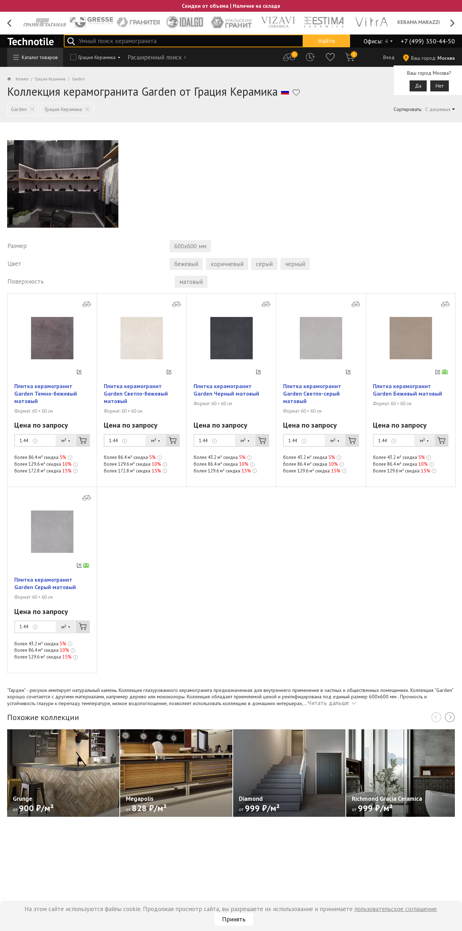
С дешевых (438, 109)
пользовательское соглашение (395, 909)
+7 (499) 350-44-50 (428, 41)
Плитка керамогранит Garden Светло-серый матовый (312, 402)
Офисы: (376, 41)
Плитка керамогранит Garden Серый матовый (45, 591)
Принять (234, 919)
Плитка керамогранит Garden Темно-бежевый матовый (45, 402)
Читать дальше (328, 711)
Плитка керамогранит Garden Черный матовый (226, 398)
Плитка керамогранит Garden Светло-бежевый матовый (136, 402)
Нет (439, 86)
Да (418, 86)
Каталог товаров (35, 57)
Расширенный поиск (155, 57)
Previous (9, 23)
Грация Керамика (96, 57)
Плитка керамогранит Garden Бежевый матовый (407, 398)
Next (452, 23)
